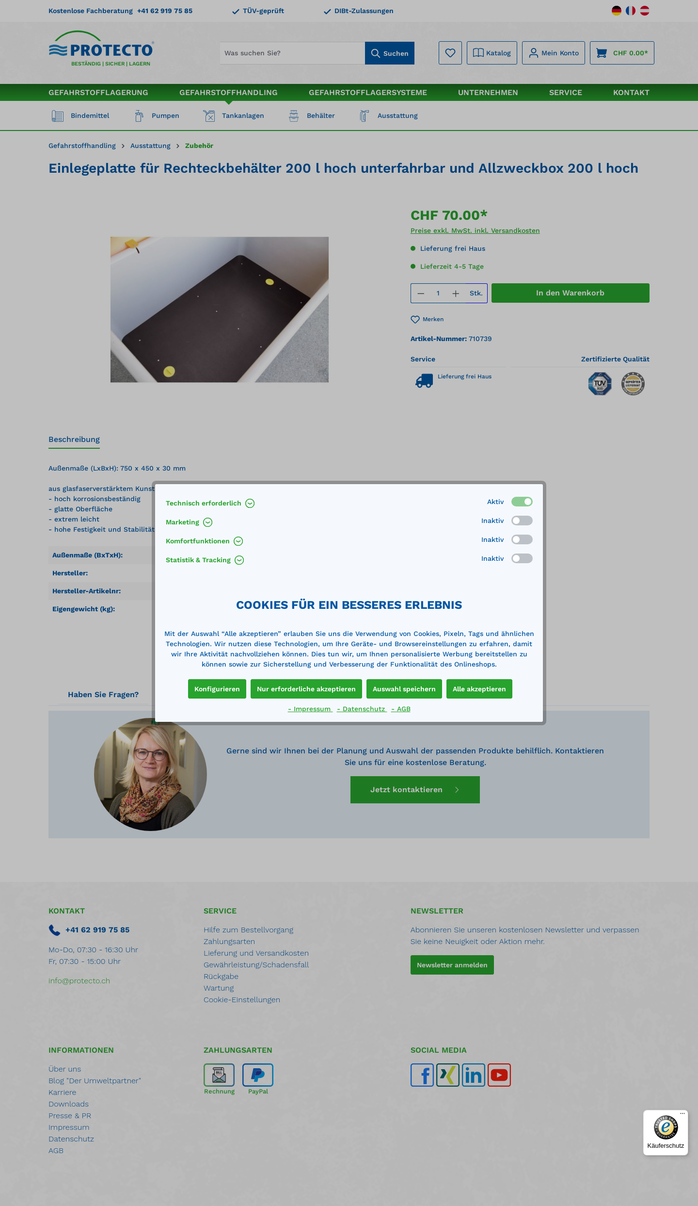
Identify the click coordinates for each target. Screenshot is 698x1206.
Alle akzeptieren (479, 689)
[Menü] (682, 1116)
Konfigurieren (217, 689)
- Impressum (310, 709)
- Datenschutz (362, 709)
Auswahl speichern (404, 689)
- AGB (401, 709)
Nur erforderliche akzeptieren (306, 689)
